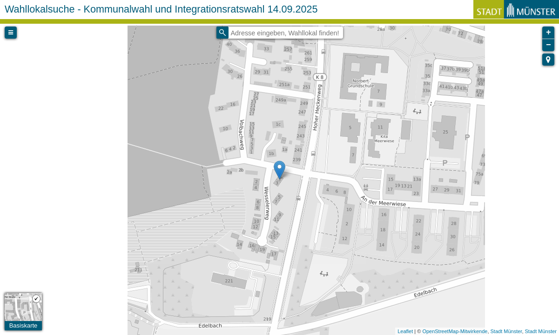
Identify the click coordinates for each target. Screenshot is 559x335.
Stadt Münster (506, 331)
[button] (548, 60)
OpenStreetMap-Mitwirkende (454, 331)
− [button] (548, 45)
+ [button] (548, 32)
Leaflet (405, 331)
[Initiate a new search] (222, 33)
